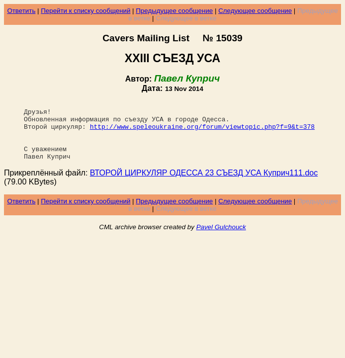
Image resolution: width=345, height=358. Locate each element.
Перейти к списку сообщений (85, 10)
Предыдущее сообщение (174, 10)
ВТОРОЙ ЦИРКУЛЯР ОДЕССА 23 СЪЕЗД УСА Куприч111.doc (204, 184)
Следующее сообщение (255, 10)
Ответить (21, 10)
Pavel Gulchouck (221, 239)
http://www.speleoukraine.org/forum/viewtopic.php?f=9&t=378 (202, 132)
